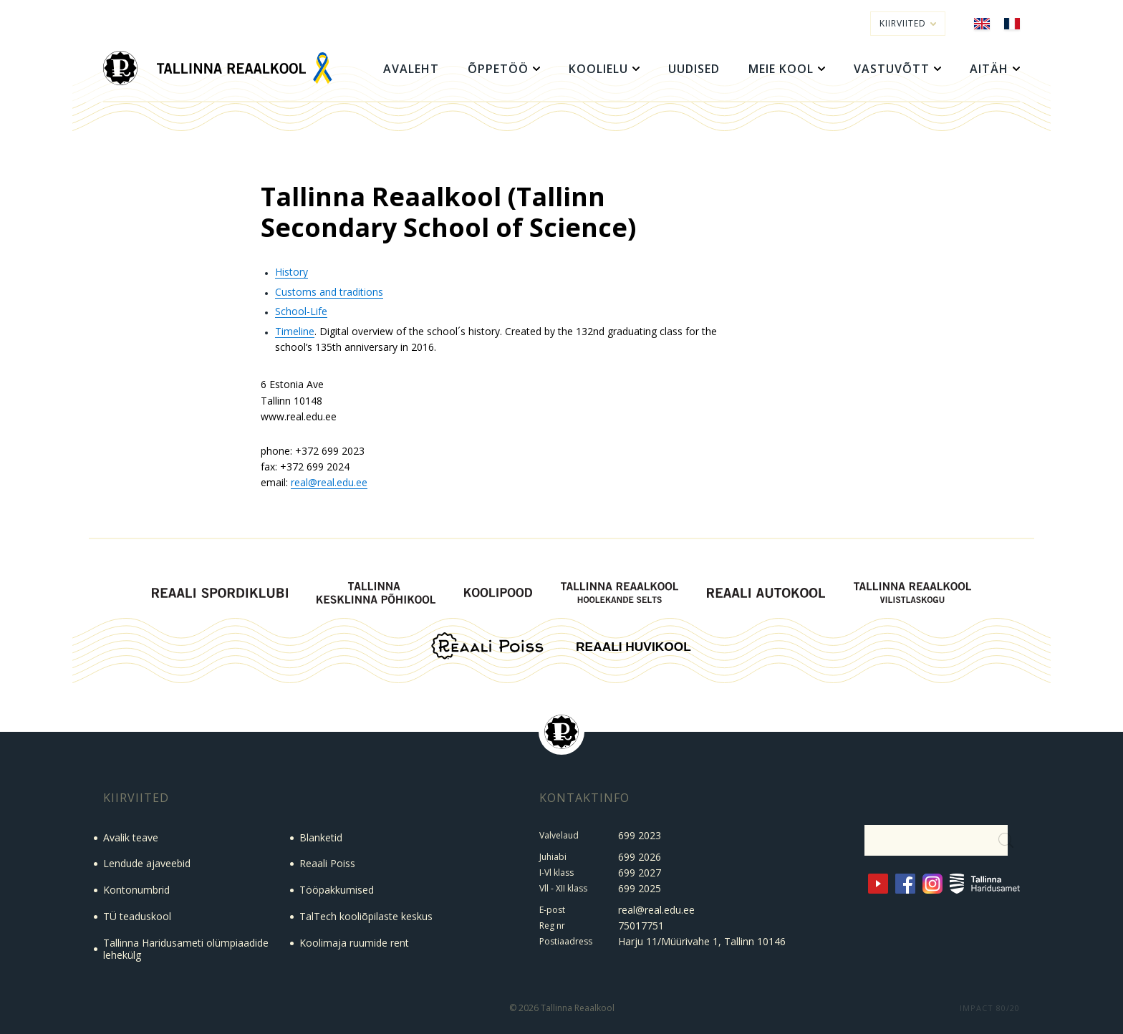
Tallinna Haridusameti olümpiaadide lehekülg (186, 949)
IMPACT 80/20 (990, 1008)
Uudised (694, 69)
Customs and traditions (329, 292)
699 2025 (639, 888)
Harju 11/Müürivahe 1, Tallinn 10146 (702, 941)
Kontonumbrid (136, 890)
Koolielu (598, 69)
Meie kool (781, 69)
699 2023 (639, 835)
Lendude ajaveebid (147, 863)
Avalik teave (130, 837)
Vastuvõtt (892, 69)
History (291, 272)
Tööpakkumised (336, 890)
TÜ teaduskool (137, 916)
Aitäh (989, 69)
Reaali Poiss (327, 863)
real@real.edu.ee (329, 482)
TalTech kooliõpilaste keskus (366, 916)
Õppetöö (498, 69)
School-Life (301, 311)
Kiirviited (907, 23)
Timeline (294, 331)
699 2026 (639, 857)
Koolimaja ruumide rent (354, 943)
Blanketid (320, 837)
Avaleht (411, 69)
